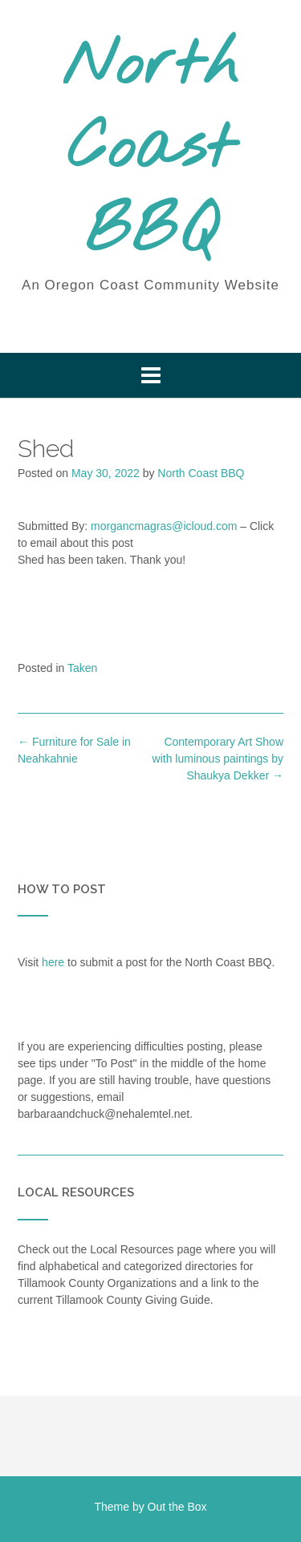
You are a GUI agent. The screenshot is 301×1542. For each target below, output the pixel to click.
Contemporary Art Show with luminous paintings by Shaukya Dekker (218, 758)
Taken (82, 668)
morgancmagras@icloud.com (164, 526)
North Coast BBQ (150, 150)
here (53, 962)
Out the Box (177, 1506)
